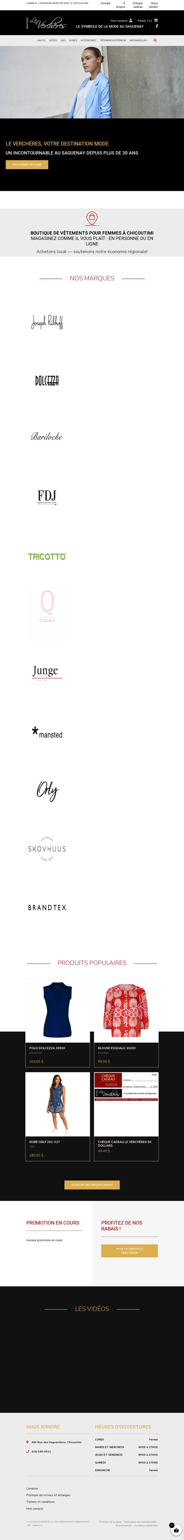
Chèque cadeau (138, 5)
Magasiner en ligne (27, 164)
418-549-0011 (41, 1451)
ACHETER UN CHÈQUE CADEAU (92, 1185)
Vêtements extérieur (113, 40)
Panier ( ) (145, 21)
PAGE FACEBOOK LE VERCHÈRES (129, 1251)
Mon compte (119, 21)
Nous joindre (153, 5)
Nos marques (138, 40)
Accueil (105, 3)
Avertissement (124, 1525)
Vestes (53, 40)
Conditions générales (146, 1525)
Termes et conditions (40, 1502)
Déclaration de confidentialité (140, 1522)
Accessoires (88, 40)
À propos (120, 5)
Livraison (32, 1488)
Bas (63, 40)
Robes (73, 40)
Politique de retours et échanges (48, 1495)
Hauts (41, 40)
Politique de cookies (110, 1522)
